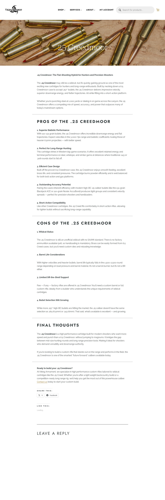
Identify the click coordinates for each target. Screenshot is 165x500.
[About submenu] (94, 10)
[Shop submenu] (64, 10)
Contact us (42, 382)
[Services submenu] (81, 10)
